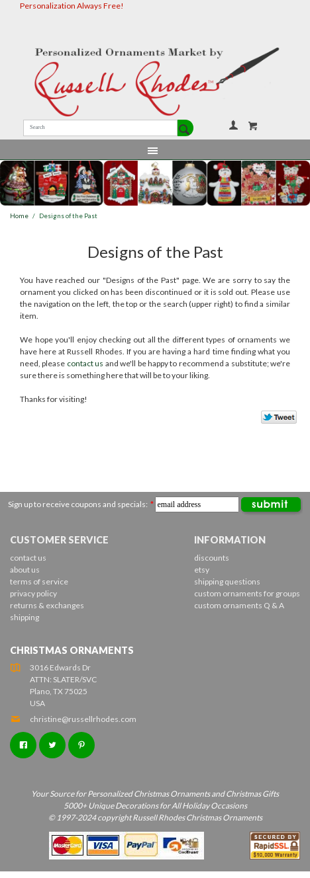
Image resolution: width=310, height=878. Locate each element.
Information (230, 539)
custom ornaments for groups (247, 593)
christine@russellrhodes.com (73, 719)
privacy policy (33, 593)
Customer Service (59, 539)
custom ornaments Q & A (239, 605)
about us (25, 570)
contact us (85, 363)
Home (19, 216)
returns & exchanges (47, 605)
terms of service (39, 581)
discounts (211, 558)
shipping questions (227, 581)
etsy (201, 570)
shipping (24, 617)
